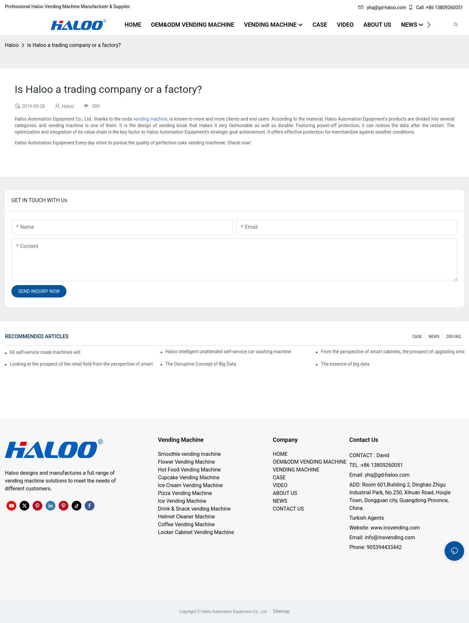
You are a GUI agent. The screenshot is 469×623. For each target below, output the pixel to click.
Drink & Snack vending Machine (194, 509)
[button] (429, 25)
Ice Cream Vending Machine (190, 485)
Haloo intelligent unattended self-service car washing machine (228, 351)
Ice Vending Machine (182, 501)
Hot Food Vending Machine (189, 470)
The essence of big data (345, 364)
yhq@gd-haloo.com (382, 7)
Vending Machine (181, 439)
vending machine (150, 119)
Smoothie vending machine (189, 454)
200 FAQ (453, 336)
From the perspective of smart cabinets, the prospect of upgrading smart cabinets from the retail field (392, 351)
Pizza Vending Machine (185, 493)
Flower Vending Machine (186, 462)
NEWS (434, 336)
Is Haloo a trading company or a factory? (74, 45)
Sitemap (281, 611)
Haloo (12, 45)
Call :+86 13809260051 (436, 7)
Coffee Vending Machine (186, 524)
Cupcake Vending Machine (189, 477)
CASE (417, 336)
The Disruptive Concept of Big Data (200, 364)
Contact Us (363, 439)
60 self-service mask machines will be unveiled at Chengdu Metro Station (45, 352)
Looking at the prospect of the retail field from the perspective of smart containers (81, 364)
